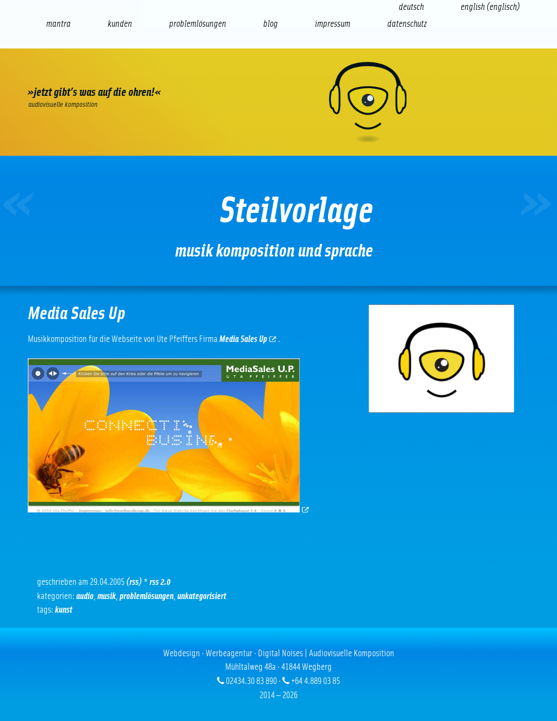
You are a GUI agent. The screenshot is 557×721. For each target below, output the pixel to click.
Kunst (63, 609)
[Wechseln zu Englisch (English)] (490, 6)
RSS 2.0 (160, 581)
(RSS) (134, 581)
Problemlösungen (147, 596)
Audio (85, 596)
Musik (106, 596)
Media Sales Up (247, 339)
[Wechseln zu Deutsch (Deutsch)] (411, 6)
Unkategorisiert (201, 596)
